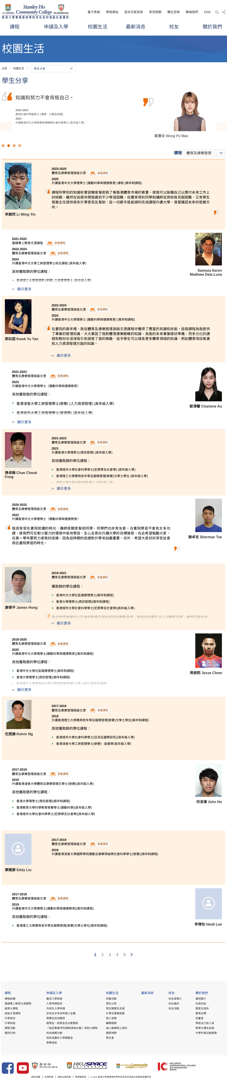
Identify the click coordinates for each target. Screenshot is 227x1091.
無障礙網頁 (88, 1077)
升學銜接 (9, 1023)
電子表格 (94, 12)
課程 (15, 26)
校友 (174, 26)
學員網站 (112, 12)
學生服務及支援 (115, 1008)
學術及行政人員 (204, 1023)
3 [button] (14, 145)
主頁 (4, 68)
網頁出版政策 (69, 1077)
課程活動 (9, 1028)
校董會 (199, 1018)
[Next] (131, 954)
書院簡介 (200, 999)
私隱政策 (51, 1077)
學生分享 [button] (53, 68)
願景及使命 (202, 1008)
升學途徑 (9, 1018)
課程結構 (9, 999)
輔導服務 (111, 1023)
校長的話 (200, 1003)
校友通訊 (173, 1003)
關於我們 (212, 26)
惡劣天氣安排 (133, 12)
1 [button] (3, 145)
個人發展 (111, 1018)
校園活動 (111, 999)
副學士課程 (10, 1008)
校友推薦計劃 (54, 1033)
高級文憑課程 (12, 1013)
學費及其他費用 (55, 1018)
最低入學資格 (54, 999)
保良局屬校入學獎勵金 (59, 1038)
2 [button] (8, 145)
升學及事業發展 (115, 1013)
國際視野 (111, 1033)
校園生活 (97, 26)
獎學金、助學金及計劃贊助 (62, 1023)
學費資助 (51, 1043)
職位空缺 (173, 12)
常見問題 (155, 12)
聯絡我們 (192, 12)
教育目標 (200, 1013)
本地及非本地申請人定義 (60, 1013)
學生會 (110, 1038)
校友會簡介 (175, 999)
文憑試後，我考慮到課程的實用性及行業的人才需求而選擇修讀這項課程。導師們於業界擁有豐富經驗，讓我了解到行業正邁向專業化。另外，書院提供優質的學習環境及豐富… (79, 104)
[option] (113, 113)
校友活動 (173, 1008)
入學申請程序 (54, 1003)
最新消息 (135, 26)
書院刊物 (9, 1033)
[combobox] (204, 153)
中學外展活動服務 (206, 1033)
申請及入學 (56, 26)
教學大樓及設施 (204, 1028)
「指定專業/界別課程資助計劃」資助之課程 (71, 1028)
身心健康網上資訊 (116, 1028)
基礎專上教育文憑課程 (17, 1003)
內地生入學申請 (55, 1008)
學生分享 (111, 1003)
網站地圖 (36, 1077)
